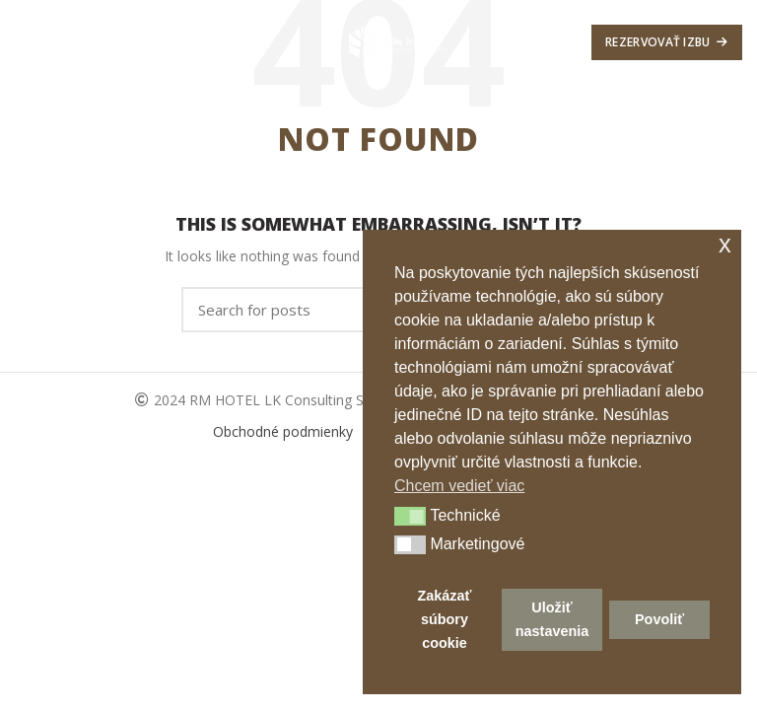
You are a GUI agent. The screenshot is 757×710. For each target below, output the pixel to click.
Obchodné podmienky (285, 431)
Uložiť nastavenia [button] (552, 619)
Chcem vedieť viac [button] (459, 485)
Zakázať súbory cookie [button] (444, 619)
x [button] (725, 244)
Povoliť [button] (659, 619)
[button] (410, 517)
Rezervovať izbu (666, 42)
